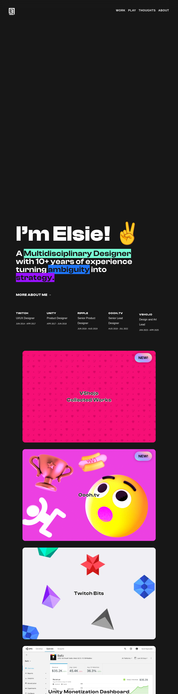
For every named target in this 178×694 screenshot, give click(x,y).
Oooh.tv (115, 314)
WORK (120, 10)
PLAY (132, 10)
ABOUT (163, 10)
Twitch (22, 313)
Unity (51, 313)
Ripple (83, 313)
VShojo (145, 317)
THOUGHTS (147, 10)
